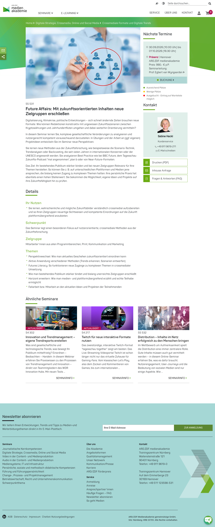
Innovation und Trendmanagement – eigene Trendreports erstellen (50, 339)
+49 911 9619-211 (165, 146)
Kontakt (187, 12)
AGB (10, 516)
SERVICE (154, 12)
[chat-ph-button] (208, 520)
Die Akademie (94, 449)
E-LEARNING (69, 13)
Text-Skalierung (157, 3)
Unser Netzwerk (95, 460)
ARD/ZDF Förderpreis (98, 471)
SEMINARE (45, 13)
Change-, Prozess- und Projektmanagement (27, 475)
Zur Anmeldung (193, 427)
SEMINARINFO (66, 378)
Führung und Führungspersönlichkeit (23, 471)
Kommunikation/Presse (100, 464)
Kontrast (163, 3)
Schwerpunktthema (13, 483)
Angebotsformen (96, 452)
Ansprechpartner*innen (99, 489)
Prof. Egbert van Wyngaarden (166, 72)
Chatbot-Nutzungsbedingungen (58, 516)
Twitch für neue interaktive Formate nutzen (106, 339)
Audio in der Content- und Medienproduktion (27, 460)
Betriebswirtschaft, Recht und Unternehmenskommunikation (37, 479)
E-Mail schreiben (165, 150)
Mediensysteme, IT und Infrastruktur (23, 464)
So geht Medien (95, 500)
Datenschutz (20, 516)
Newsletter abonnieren (99, 497)
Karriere (91, 467)
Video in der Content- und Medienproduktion (27, 456)
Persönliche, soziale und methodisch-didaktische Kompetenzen (38, 467)
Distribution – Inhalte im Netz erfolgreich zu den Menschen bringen (163, 339)
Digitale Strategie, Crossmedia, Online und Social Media (34, 452)
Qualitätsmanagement (99, 456)
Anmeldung (93, 481)
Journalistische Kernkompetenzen (22, 449)
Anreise (90, 485)
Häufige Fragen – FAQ (98, 493)
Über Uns (171, 12)
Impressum (34, 516)
